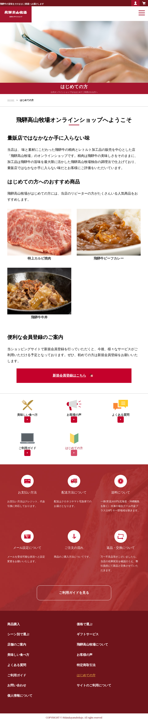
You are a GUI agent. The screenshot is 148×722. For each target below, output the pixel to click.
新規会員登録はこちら (69, 375)
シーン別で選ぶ (18, 634)
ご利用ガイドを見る (74, 592)
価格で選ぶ (84, 624)
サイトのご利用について (94, 685)
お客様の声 (84, 654)
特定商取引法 (86, 665)
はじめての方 (86, 675)
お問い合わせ (16, 685)
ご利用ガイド (16, 675)
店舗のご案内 (16, 644)
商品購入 (13, 624)
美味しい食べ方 (18, 654)
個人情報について (19, 695)
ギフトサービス (88, 634)
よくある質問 (16, 665)
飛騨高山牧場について (92, 644)
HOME (10, 100)
